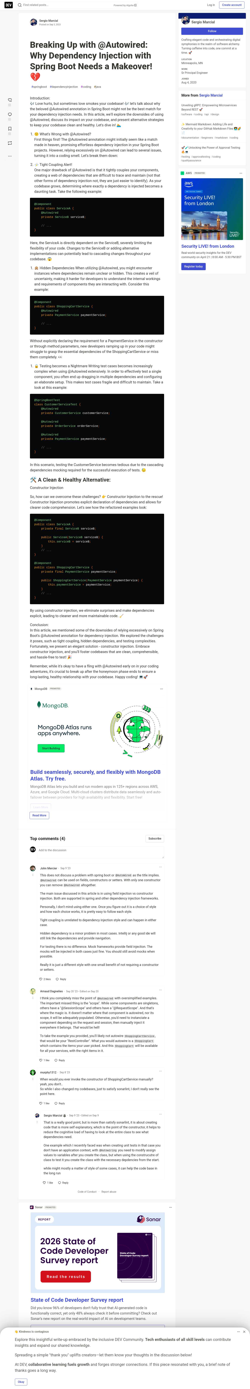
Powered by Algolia (125, 5)
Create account (232, 5)
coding (86, 87)
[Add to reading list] (10, 130)
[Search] (19, 5)
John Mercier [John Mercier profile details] (48, 868)
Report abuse (109, 1191)
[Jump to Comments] (10, 116)
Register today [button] (193, 266)
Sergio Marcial (48, 20)
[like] (45, 979)
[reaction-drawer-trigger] (10, 102)
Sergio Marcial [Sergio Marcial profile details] (53, 1115)
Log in (211, 5)
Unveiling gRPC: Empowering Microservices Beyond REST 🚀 (212, 110)
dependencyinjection (64, 87)
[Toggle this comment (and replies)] (33, 875)
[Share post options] (9, 156)
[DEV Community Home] (8, 5)
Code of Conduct (87, 1191)
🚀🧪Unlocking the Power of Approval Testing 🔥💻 (212, 154)
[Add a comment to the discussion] (100, 852)
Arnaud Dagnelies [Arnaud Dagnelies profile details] (51, 991)
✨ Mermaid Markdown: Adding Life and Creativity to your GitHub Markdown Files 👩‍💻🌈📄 (212, 131)
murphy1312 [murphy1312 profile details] (48, 1072)
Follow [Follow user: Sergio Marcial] (212, 31)
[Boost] (10, 143)
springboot (39, 87)
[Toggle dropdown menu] (161, 689)
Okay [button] (21, 1382)
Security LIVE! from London (207, 246)
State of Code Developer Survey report (77, 1300)
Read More (39, 815)
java (97, 87)
